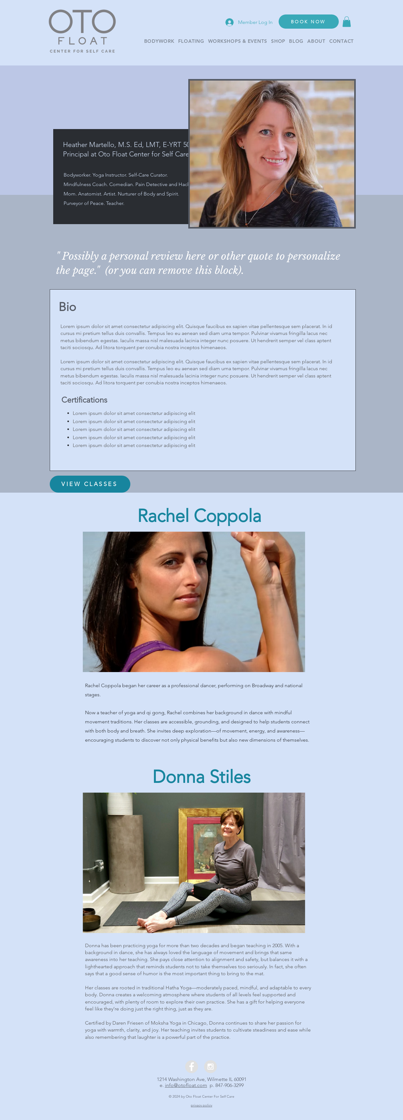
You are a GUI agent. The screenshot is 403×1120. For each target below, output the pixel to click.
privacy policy (201, 1105)
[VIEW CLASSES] (90, 484)
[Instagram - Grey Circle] (210, 1066)
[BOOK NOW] (309, 21)
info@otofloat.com (186, 1085)
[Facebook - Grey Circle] (191, 1066)
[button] (346, 21)
